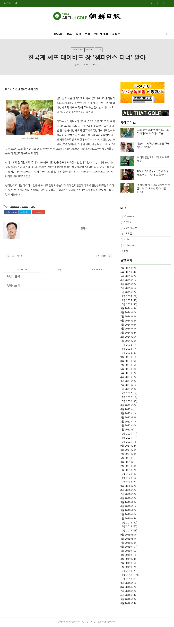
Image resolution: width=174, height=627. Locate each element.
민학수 (77, 65)
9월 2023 (125, 357)
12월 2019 (126, 522)
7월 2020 (125, 494)
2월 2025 (125, 288)
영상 (87, 34)
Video (128, 239)
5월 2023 (125, 373)
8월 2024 (125, 312)
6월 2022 (125, 409)
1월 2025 (125, 292)
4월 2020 (125, 506)
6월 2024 (125, 320)
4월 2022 (125, 417)
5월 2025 (125, 276)
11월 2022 (126, 397)
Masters (77, 50)
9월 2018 (125, 583)
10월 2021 (126, 442)
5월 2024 (125, 325)
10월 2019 (126, 530)
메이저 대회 (101, 34)
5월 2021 (125, 458)
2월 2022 (125, 425)
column (129, 245)
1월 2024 (125, 341)
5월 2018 (125, 599)
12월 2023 (126, 345)
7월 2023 (125, 365)
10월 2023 (126, 353)
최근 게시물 (17, 256)
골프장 (116, 34)
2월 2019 (125, 563)
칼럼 (78, 34)
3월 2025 (125, 284)
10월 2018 (126, 579)
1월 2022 (125, 429)
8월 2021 (125, 450)
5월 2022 (125, 413)
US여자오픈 (130, 228)
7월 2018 (125, 591)
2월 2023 (125, 385)
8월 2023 (125, 361)
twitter (25, 212)
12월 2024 (126, 296)
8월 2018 (125, 587)
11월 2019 (126, 526)
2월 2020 (125, 514)
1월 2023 (125, 389)
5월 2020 (125, 502)
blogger (22, 270)
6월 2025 (125, 272)
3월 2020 (125, 510)
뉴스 (69, 34)
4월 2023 (125, 377)
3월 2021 (125, 462)
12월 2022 (126, 393)
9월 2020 (125, 486)
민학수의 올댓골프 (84, 622)
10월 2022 (126, 401)
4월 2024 (125, 328)
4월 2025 (125, 280)
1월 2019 (125, 567)
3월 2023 (125, 381)
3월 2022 (125, 421)
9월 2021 (125, 446)
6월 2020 (125, 498)
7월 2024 (125, 316)
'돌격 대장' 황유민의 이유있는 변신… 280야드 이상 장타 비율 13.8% (153, 188)
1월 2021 (125, 470)
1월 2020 (125, 518)
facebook (11, 212)
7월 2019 (125, 543)
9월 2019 (125, 534)
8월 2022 (125, 405)
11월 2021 (126, 438)
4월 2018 (125, 603)
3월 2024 (125, 332)
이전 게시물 (101, 256)
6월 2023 (125, 369)
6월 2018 (125, 595)
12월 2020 (126, 474)
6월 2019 (125, 547)
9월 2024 (125, 308)
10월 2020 (126, 482)
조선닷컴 (7, 3)
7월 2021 (125, 454)
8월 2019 (125, 539)
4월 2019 (125, 555)
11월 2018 (126, 575)
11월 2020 (126, 478)
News (89, 50)
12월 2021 (126, 433)
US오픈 (128, 233)
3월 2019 (125, 559)
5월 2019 (125, 551)
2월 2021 (125, 466)
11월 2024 (126, 300)
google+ (39, 212)
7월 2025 (125, 268)
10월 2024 (126, 304)
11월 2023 (126, 349)
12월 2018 (126, 571)
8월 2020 (125, 490)
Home (58, 34)
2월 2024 (125, 337)
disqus (59, 270)
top (99, 50)
